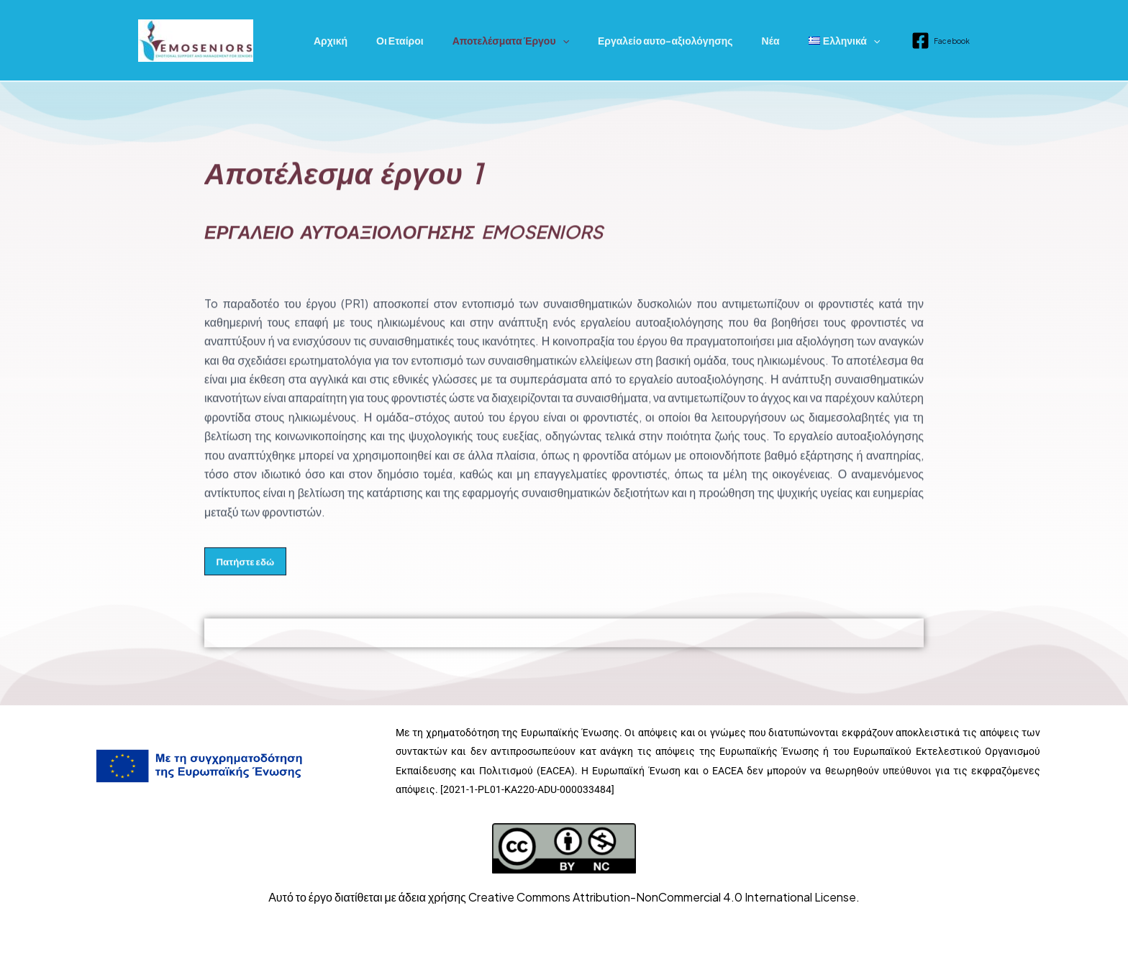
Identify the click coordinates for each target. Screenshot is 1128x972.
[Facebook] (889, 41)
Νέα (732, 40)
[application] (541, 40)
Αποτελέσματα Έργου (489, 40)
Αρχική (326, 40)
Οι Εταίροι (387, 40)
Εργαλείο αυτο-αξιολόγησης (635, 40)
